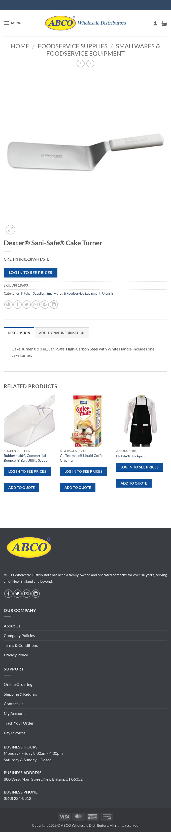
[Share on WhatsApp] (8, 304)
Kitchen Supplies (33, 293)
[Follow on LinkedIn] (35, 593)
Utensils (108, 293)
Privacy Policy (16, 654)
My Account (14, 713)
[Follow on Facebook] (8, 593)
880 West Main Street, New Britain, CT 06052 (43, 779)
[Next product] (80, 63)
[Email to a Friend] (35, 304)
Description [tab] (19, 333)
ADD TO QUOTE (21, 487)
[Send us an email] (26, 593)
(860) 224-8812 (17, 798)
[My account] (155, 23)
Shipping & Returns (20, 694)
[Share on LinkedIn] (54, 304)
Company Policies (19, 635)
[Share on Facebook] (17, 304)
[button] (12, 23)
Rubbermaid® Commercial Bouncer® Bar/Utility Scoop (26, 457)
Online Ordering (18, 684)
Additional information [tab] (62, 333)
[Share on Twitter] (26, 304)
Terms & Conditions (21, 645)
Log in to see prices (30, 272)
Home (20, 46)
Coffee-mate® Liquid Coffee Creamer (82, 457)
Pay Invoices (14, 732)
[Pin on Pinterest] (45, 304)
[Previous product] (90, 63)
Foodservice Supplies (73, 46)
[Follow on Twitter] (17, 593)
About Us (12, 625)
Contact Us (13, 703)
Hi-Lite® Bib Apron (131, 456)
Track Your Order (18, 723)
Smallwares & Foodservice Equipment (103, 49)
